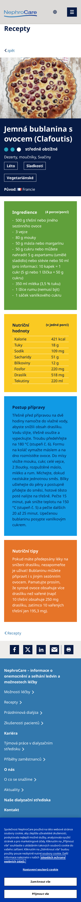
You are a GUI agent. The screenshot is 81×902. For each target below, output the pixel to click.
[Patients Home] (12, 733)
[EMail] (54, 649)
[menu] (72, 12)
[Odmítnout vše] (76, 823)
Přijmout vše (40, 894)
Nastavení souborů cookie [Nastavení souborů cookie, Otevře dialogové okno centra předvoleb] (40, 869)
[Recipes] (26, 759)
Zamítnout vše (40, 881)
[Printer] (68, 649)
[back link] (12, 633)
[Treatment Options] (40, 676)
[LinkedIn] (41, 649)
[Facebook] (14, 649)
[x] (27, 649)
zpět (11, 50)
